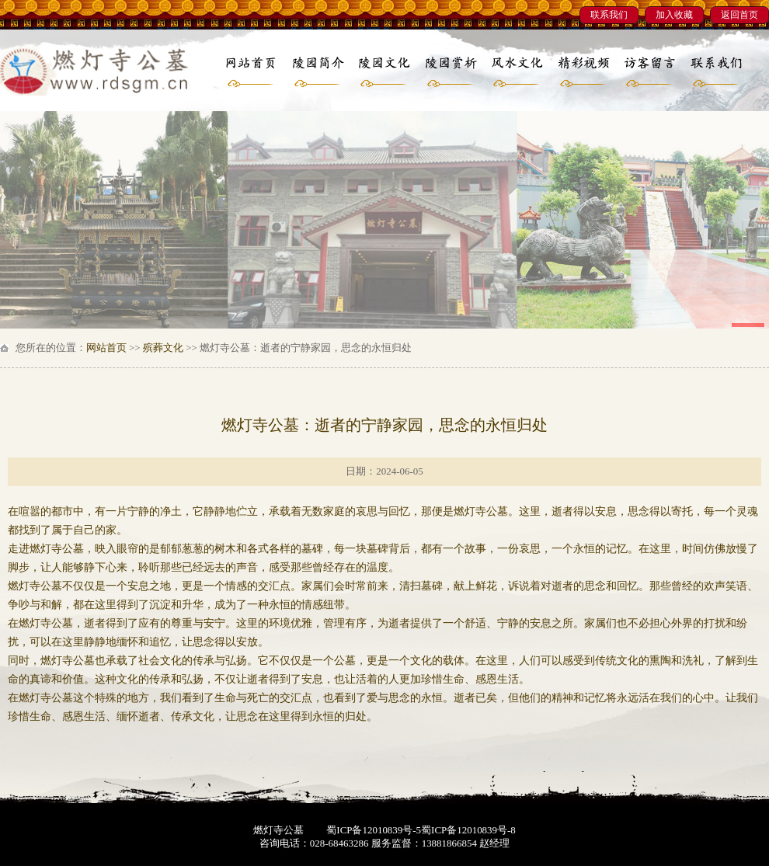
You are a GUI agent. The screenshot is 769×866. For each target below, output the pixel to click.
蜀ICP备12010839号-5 (373, 830)
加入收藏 (674, 14)
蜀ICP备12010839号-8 (468, 830)
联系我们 (609, 14)
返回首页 (739, 14)
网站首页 (106, 347)
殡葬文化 (163, 347)
